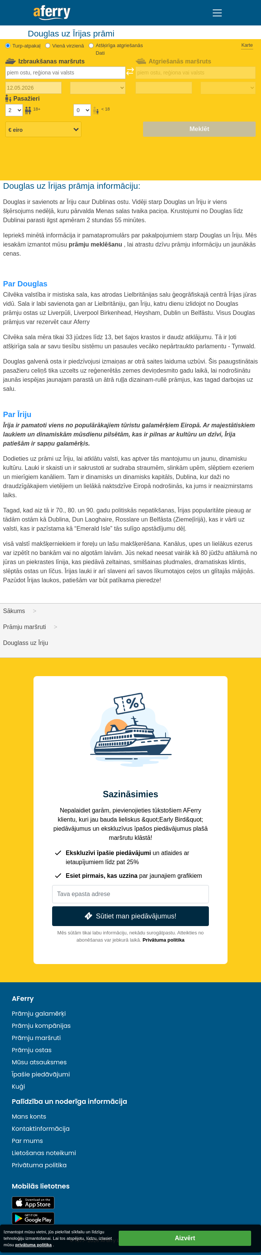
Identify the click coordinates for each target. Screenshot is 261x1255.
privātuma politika (33, 1244)
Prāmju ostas (32, 1050)
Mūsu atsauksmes (39, 1062)
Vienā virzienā (68, 46)
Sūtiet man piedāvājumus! (129, 915)
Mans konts (29, 1116)
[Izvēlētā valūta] (43, 130)
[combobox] (65, 72)
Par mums (27, 1140)
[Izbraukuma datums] (33, 88)
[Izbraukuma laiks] (97, 88)
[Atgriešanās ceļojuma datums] (163, 88)
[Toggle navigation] (217, 12)
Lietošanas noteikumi (44, 1153)
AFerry (23, 998)
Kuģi (18, 1086)
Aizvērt (185, 1238)
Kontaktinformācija (41, 1128)
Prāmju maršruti (36, 1038)
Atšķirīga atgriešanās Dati (119, 49)
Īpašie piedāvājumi (41, 1074)
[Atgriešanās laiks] (228, 88)
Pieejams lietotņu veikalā (33, 1203)
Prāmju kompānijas (41, 1025)
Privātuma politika (164, 940)
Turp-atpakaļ (26, 46)
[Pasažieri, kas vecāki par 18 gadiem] (14, 110)
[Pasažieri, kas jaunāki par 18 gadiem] (82, 110)
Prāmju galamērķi (39, 1013)
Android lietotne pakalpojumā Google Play (33, 1218)
